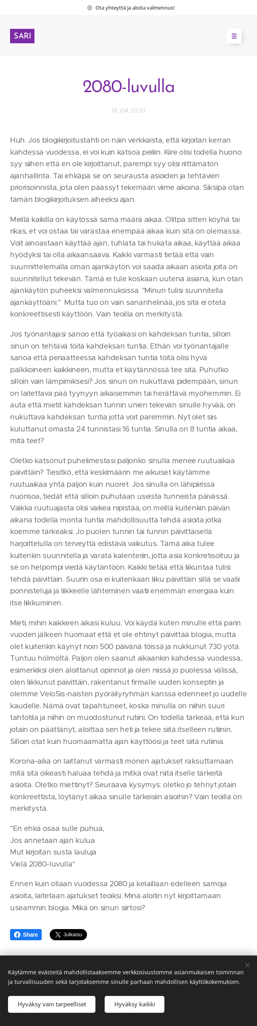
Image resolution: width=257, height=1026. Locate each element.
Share (26, 934)
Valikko (232, 36)
